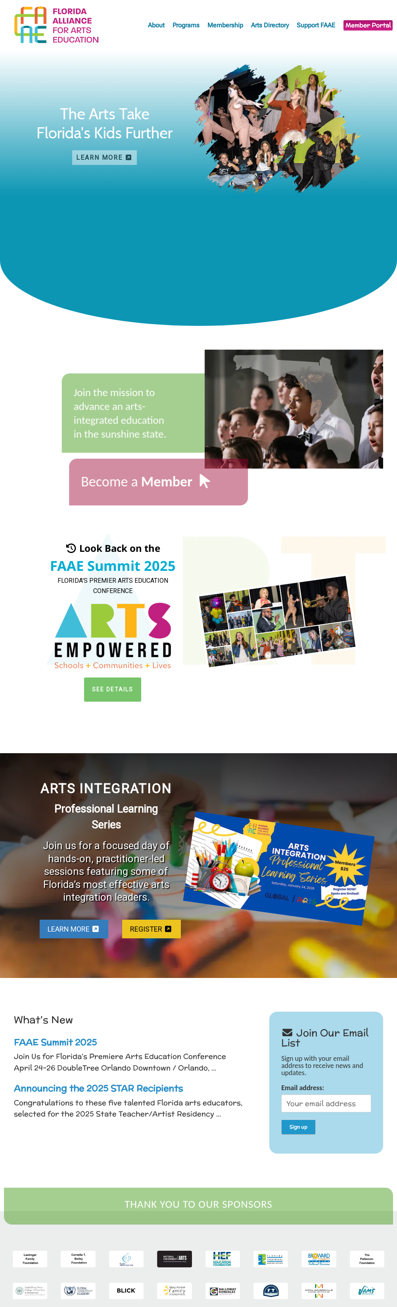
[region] (198, 122)
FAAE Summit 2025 (55, 1042)
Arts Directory (270, 25)
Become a (123, 481)
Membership (225, 25)
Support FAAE (316, 25)
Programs (186, 25)
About (156, 25)
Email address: (326, 1097)
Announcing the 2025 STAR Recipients (98, 1088)
